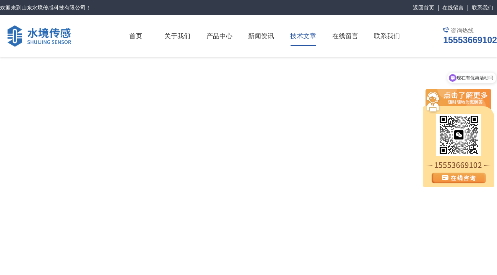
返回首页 (423, 8)
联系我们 (482, 8)
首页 (135, 36)
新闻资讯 (261, 36)
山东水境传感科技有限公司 (53, 8)
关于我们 (177, 36)
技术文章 (303, 36)
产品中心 (219, 36)
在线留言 (453, 8)
